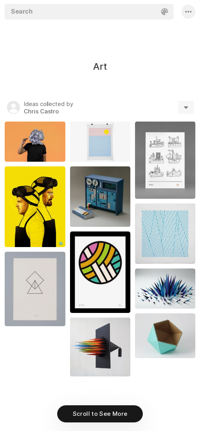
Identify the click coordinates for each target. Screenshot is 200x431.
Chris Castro (41, 111)
